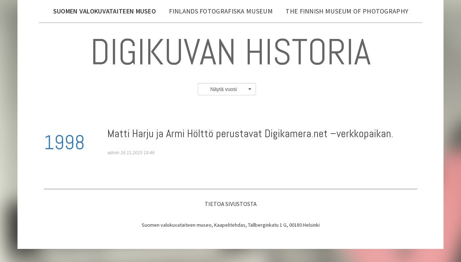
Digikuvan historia (230, 52)
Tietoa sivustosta (231, 203)
